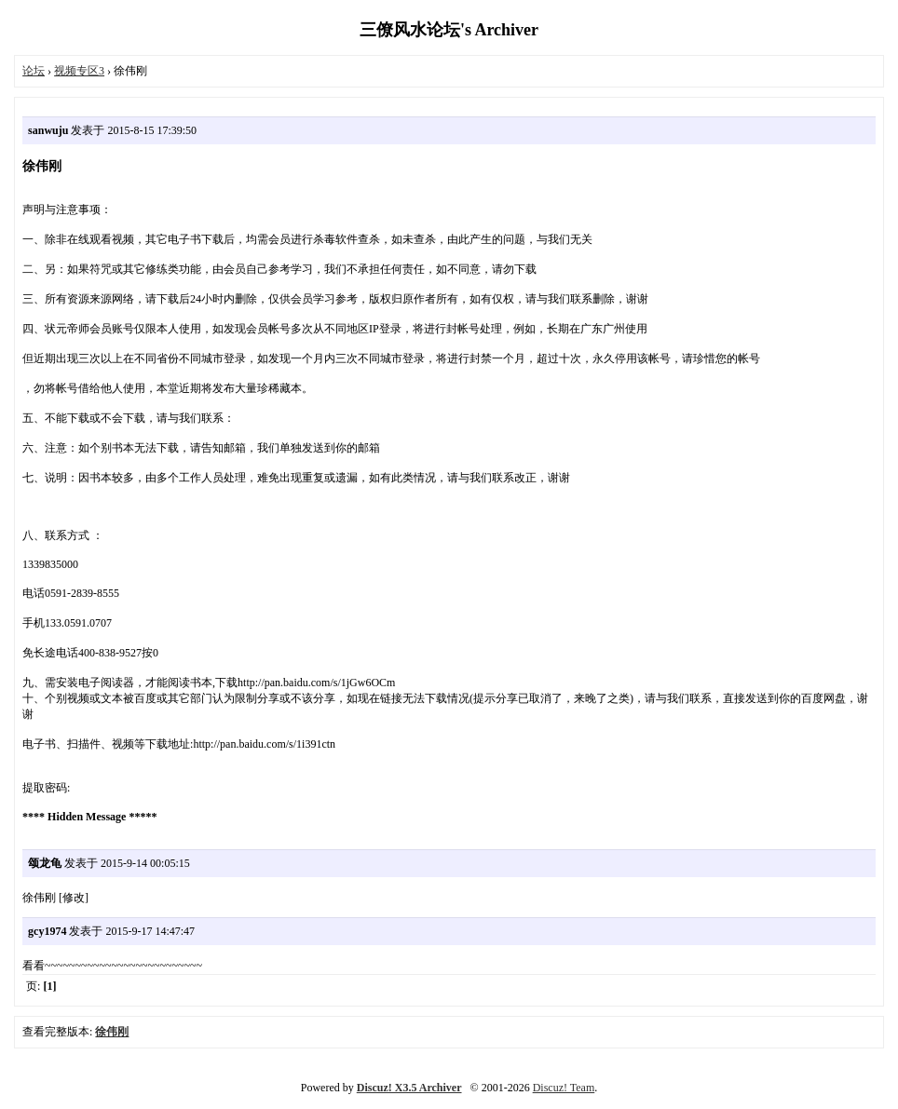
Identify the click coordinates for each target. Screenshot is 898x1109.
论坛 (33, 70)
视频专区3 (79, 70)
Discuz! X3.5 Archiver (409, 1087)
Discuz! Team (564, 1087)
